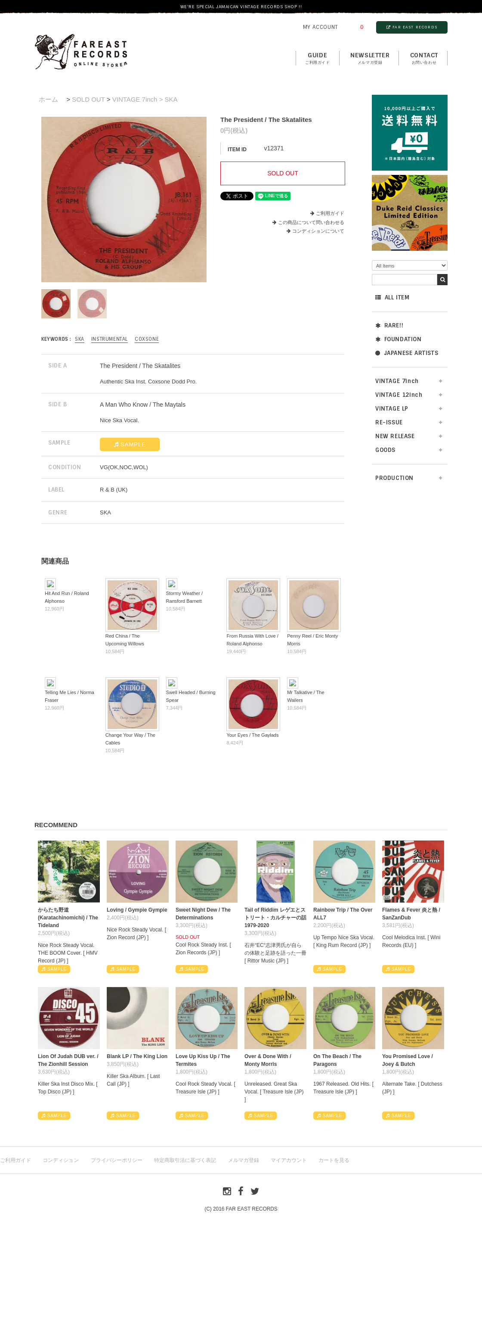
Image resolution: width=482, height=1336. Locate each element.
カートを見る (333, 1160)
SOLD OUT (88, 99)
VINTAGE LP (391, 408)
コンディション (61, 1160)
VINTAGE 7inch (397, 381)
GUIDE (317, 58)
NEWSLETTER (369, 58)
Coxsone (147, 339)
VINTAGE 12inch (398, 395)
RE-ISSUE (389, 422)
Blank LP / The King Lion (137, 1056)
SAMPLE (130, 444)
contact (424, 58)
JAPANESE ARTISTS (406, 353)
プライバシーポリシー (116, 1160)
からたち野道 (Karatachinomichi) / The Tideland (68, 917)
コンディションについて (315, 231)
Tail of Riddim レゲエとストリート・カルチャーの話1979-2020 (275, 917)
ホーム (48, 99)
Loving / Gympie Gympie (137, 910)
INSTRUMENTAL (109, 339)
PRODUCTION (394, 478)
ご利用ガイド (330, 213)
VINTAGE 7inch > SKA (145, 99)
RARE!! (389, 325)
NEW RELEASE (395, 436)
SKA (79, 339)
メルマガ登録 (243, 1160)
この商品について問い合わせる (311, 222)
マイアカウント (289, 1160)
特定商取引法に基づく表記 (185, 1160)
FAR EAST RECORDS (411, 27)
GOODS (385, 450)
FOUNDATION (398, 339)
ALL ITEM (392, 297)
